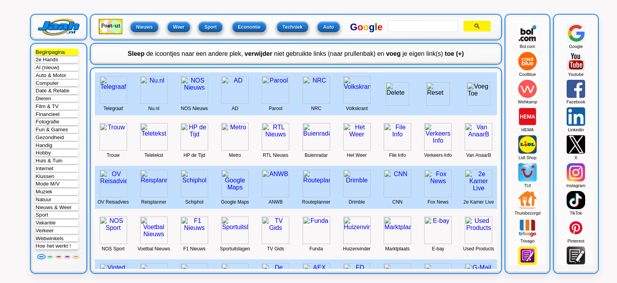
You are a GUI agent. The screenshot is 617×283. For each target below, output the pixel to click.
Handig (44, 145)
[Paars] (67, 256)
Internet (45, 168)
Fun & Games (52, 129)
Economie (249, 27)
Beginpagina (50, 52)
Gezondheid (50, 137)
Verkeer (45, 230)
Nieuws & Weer (54, 207)
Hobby (43, 153)
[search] (422, 26)
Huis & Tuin (49, 161)
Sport (42, 215)
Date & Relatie (53, 91)
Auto (328, 27)
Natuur (44, 199)
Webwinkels (50, 238)
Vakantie (46, 223)
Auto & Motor (51, 75)
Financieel (48, 114)
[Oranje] (76, 256)
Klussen (45, 176)
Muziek (44, 192)
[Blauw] (41, 256)
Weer (179, 27)
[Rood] (58, 256)
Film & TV (47, 106)
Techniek (293, 27)
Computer (47, 83)
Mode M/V (48, 184)
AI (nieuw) (47, 67)
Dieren (43, 98)
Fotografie (47, 122)
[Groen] (50, 256)
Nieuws (144, 27)
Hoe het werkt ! (53, 246)
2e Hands (47, 59)
